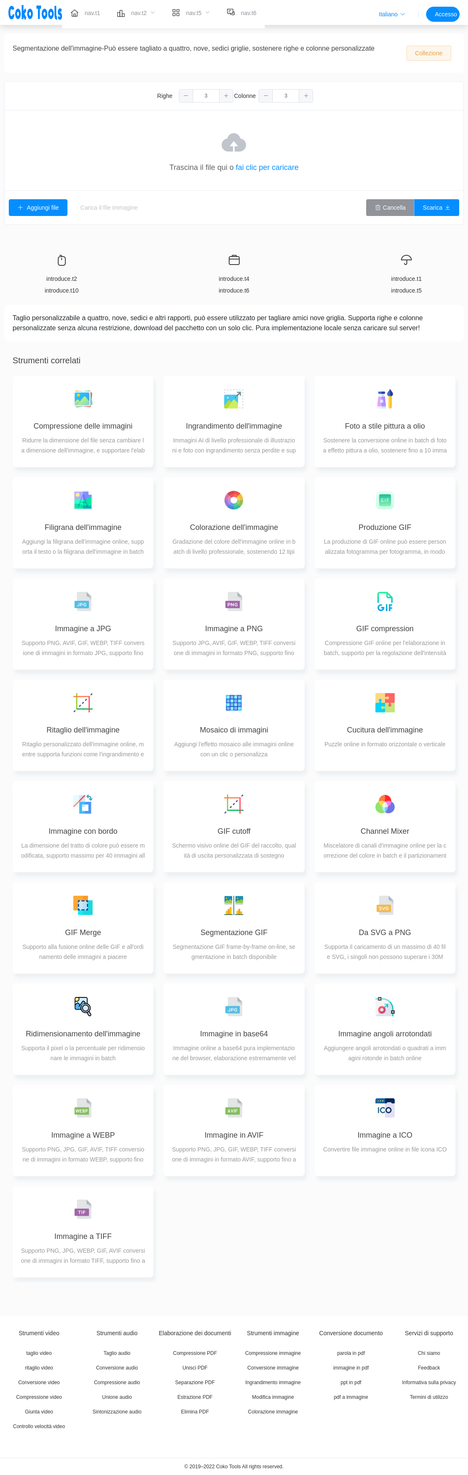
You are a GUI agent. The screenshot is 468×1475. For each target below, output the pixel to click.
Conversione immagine (273, 1368)
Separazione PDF (195, 1382)
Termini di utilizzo (429, 1397)
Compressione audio (117, 1382)
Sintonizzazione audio (117, 1412)
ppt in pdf (351, 1382)
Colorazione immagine (273, 1412)
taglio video (39, 1353)
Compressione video (39, 1397)
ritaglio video (39, 1368)
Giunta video (39, 1412)
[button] (392, 14)
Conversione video (38, 1382)
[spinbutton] (206, 96)
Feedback (429, 1368)
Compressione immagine (273, 1353)
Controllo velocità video (39, 1426)
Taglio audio (116, 1353)
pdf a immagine (351, 1397)
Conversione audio (117, 1368)
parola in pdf (351, 1353)
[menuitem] (85, 12)
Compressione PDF (195, 1353)
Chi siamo (429, 1353)
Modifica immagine (273, 1397)
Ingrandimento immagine (273, 1382)
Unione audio (117, 1397)
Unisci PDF (194, 1368)
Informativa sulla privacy (429, 1382)
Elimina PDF (195, 1412)
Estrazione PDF (194, 1397)
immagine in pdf (351, 1368)
